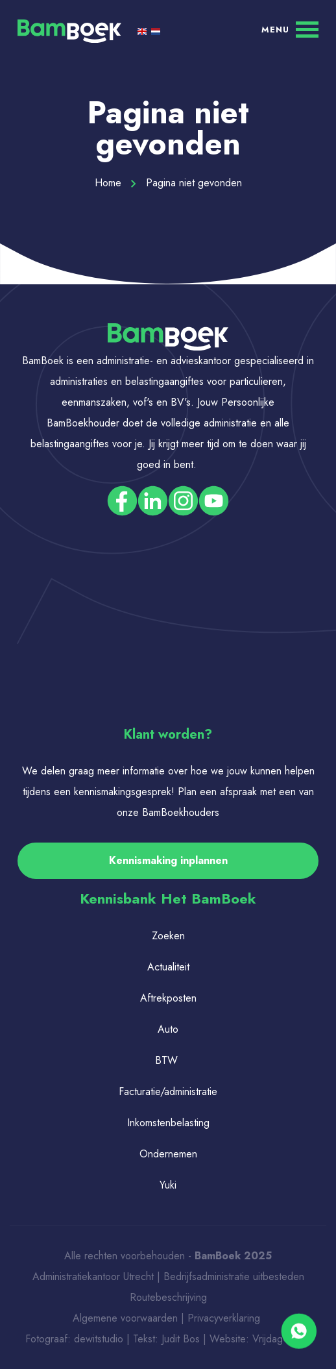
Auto (168, 1029)
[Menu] (289, 28)
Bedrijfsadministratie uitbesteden (233, 1276)
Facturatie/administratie (168, 1091)
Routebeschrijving (168, 1297)
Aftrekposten (168, 998)
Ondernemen (168, 1153)
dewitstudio (98, 1338)
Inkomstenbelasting (168, 1122)
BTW (166, 1060)
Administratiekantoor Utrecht (93, 1276)
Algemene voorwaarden (125, 1318)
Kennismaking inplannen (168, 860)
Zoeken (168, 935)
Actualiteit (168, 966)
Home (115, 182)
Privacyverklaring (225, 1318)
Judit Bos (181, 1338)
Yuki (168, 1185)
